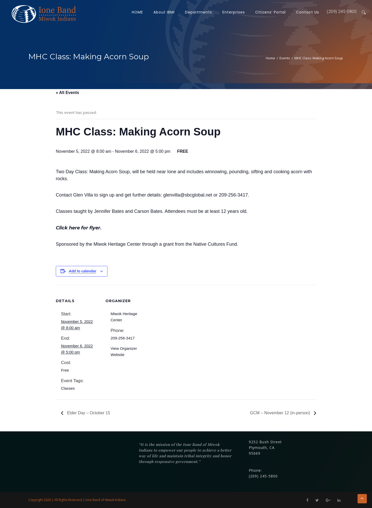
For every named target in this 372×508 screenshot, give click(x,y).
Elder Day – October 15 (88, 413)
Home (270, 58)
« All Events (67, 92)
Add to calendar (82, 271)
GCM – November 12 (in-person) (280, 413)
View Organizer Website (124, 351)
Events (285, 58)
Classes (68, 388)
